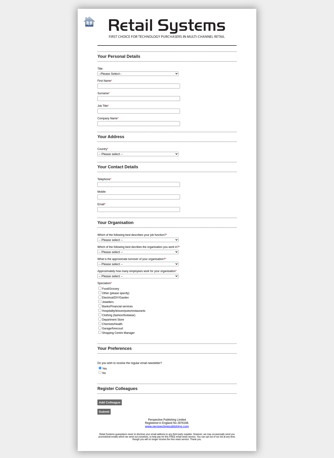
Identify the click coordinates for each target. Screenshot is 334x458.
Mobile (101, 191)
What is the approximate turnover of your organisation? (131, 259)
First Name (105, 80)
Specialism (104, 283)
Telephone (104, 179)
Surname (104, 93)
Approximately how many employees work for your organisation (137, 271)
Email (101, 204)
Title (100, 68)
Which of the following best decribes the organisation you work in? (138, 247)
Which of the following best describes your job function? (132, 235)
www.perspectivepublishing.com (167, 426)
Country (103, 149)
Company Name (108, 118)
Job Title (103, 105)
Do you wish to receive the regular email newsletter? (129, 363)
